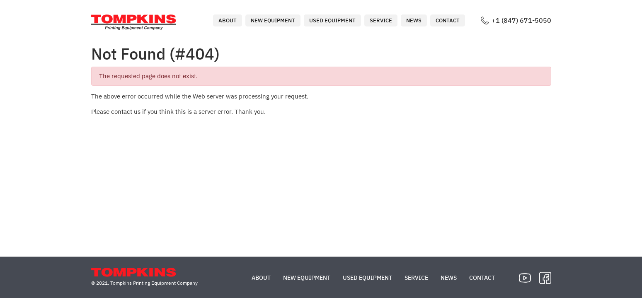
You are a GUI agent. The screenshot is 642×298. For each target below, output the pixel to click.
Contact (448, 20)
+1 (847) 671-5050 (521, 20)
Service (381, 20)
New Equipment (273, 20)
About (227, 20)
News (414, 20)
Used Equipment (332, 20)
